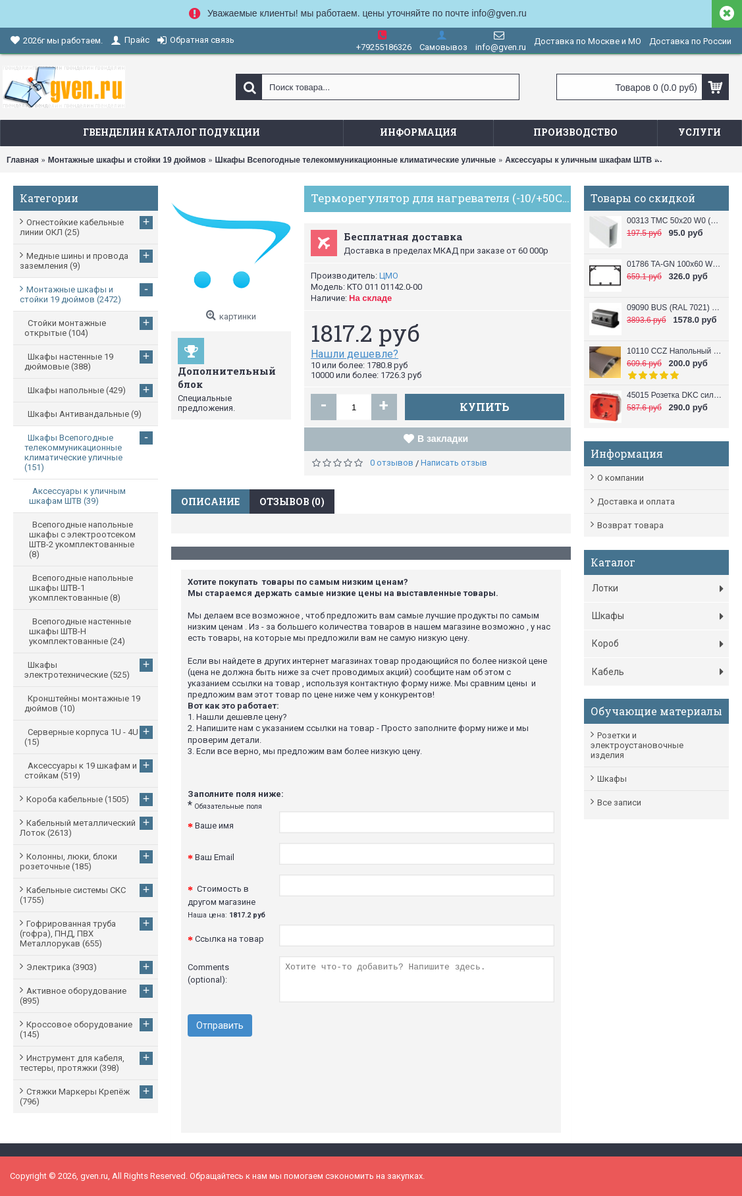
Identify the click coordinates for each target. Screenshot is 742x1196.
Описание (210, 501)
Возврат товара (630, 525)
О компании (620, 478)
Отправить (220, 1025)
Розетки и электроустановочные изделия (637, 745)
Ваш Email (214, 857)
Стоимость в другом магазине (226, 901)
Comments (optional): (208, 973)
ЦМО (388, 276)
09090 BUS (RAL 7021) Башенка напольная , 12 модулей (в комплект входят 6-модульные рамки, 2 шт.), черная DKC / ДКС (674, 307)
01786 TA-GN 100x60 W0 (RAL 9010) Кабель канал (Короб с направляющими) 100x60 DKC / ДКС (674, 264)
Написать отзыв (454, 463)
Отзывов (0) (292, 501)
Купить (485, 407)
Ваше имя (214, 825)
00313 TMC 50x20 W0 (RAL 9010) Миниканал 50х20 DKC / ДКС (674, 220)
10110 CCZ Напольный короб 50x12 (674, 351)
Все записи (619, 802)
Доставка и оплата (636, 501)
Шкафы (612, 779)
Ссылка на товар (229, 939)
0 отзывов (391, 463)
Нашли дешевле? (354, 354)
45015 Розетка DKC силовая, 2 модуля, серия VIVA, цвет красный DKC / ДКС (674, 395)
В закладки (442, 438)
